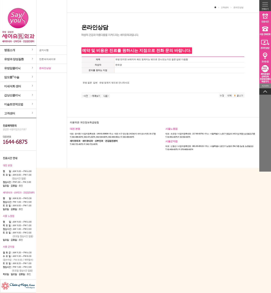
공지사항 (44, 50)
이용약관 (74, 122)
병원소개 (9, 50)
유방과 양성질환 (14, 59)
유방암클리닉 (12, 68)
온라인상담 (45, 68)
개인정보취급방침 (89, 122)
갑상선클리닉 (12, 95)
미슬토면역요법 (13, 104)
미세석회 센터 (12, 86)
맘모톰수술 (11, 77)
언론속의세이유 (47, 59)
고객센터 (9, 113)
